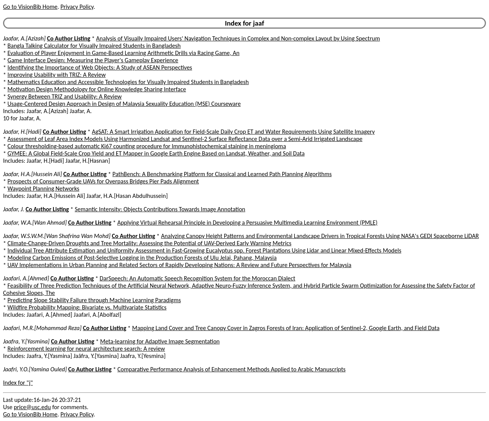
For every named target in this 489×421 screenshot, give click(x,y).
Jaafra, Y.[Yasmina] (26, 341)
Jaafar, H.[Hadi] (22, 131)
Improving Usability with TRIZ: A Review (57, 74)
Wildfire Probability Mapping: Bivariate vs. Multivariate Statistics (87, 307)
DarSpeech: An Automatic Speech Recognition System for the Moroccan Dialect (197, 278)
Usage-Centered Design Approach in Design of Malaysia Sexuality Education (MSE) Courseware (124, 103)
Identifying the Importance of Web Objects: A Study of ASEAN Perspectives (100, 67)
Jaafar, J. (13, 209)
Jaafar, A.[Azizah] (24, 38)
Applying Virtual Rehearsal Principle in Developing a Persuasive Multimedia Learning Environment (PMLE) (247, 222)
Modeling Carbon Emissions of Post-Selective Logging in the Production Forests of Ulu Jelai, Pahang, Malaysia (142, 257)
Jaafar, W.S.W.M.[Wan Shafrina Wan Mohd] (56, 236)
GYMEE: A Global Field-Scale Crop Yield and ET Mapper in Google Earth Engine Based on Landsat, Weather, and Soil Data (156, 153)
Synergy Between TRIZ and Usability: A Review (65, 96)
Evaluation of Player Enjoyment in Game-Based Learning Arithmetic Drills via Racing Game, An (124, 53)
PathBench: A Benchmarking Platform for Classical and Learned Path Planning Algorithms (222, 174)
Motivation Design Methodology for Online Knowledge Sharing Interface (97, 89)
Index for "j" (18, 382)
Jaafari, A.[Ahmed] (26, 278)
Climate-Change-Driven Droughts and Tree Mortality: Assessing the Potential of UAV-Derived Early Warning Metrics (149, 243)
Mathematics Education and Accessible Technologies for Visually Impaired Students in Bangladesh (128, 82)
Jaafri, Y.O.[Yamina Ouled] (35, 369)
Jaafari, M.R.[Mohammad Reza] (42, 328)
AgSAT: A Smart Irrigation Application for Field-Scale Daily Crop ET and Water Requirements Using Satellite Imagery (233, 131)
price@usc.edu (32, 407)
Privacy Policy (76, 6)
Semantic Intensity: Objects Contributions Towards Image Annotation (160, 209)
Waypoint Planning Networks (43, 188)
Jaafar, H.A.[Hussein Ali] (32, 174)
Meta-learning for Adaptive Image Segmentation (160, 341)
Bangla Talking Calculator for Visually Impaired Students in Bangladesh (94, 45)
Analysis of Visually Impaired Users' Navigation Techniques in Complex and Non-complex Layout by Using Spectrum (238, 38)
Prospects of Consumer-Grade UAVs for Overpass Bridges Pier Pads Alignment (103, 181)
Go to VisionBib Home (30, 6)
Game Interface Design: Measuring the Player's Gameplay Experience (93, 60)
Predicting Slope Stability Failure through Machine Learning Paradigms (94, 300)
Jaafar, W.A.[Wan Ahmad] (35, 222)
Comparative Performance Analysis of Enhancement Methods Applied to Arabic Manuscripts (231, 369)
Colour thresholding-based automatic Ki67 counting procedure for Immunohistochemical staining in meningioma (147, 146)
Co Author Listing (68, 38)
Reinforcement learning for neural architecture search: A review (86, 348)
